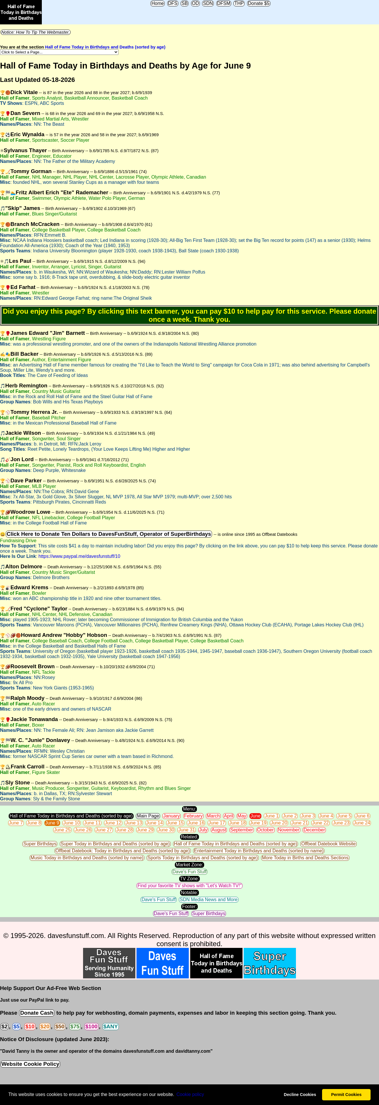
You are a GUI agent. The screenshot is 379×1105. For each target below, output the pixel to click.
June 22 (320, 822)
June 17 (217, 822)
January (171, 815)
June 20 (279, 822)
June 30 (166, 829)
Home (157, 3)
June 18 (237, 822)
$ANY (110, 1026)
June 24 (362, 822)
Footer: (189, 906)
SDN (208, 3)
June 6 (362, 815)
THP (239, 3)
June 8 (34, 822)
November (288, 829)
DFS (172, 3)
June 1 (272, 815)
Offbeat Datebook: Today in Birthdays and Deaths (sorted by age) (122, 850)
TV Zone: (189, 878)
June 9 (52, 822)
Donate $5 (259, 3)
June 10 (71, 822)
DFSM (223, 3)
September (241, 829)
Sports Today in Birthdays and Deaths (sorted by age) (203, 857)
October (265, 829)
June (255, 815)
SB (185, 3)
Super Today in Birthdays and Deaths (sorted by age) (115, 843)
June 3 (308, 815)
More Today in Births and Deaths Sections (305, 857)
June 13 (133, 822)
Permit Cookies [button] (346, 1094)
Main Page (148, 815)
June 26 (83, 829)
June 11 (92, 822)
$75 (74, 1026)
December (314, 829)
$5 (16, 1026)
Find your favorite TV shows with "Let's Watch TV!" (189, 885)
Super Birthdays (39, 843)
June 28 (124, 829)
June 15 (175, 822)
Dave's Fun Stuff (189, 871)
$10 (29, 1026)
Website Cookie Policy (30, 1064)
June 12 (113, 822)
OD (195, 3)
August (219, 829)
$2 (4, 1026)
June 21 (299, 822)
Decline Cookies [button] (300, 1094)
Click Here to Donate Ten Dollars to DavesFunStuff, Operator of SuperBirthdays (109, 534)
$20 (44, 1026)
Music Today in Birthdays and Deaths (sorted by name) (86, 857)
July (203, 829)
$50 (59, 1026)
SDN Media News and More (208, 899)
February (193, 815)
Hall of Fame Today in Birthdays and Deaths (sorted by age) (105, 47)
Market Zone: (189, 864)
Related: (189, 836)
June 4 (326, 815)
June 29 (145, 829)
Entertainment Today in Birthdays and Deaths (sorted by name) (259, 850)
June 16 (196, 822)
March (213, 815)
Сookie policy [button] (190, 1094)
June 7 (16, 822)
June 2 (290, 815)
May (242, 815)
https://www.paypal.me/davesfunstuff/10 (79, 556)
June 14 (154, 822)
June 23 (341, 822)
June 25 (62, 829)
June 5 (344, 815)
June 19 (258, 822)
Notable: (189, 892)
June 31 (186, 829)
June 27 (104, 829)
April (228, 815)
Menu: (189, 808)
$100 (91, 1026)
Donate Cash (36, 1013)
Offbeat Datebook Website (328, 843)
